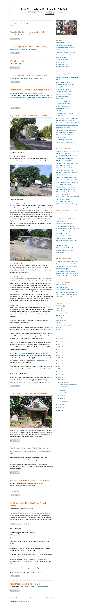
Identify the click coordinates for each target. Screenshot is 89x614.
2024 (60, 339)
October (62, 390)
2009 (60, 377)
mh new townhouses (62, 325)
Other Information (61, 57)
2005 (60, 410)
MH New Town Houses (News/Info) (66, 175)
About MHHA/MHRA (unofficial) (65, 47)
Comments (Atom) (23, 601)
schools (58, 327)
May (61, 395)
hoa (57, 322)
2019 (60, 349)
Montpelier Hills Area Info (38, 97)
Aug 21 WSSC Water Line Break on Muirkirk (28, 116)
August (62, 393)
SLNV (74, 210)
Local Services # (61, 221)
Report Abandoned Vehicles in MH (66, 177)
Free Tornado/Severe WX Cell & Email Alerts (29, 448)
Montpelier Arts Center (19, 97)
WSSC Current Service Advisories (66, 118)
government (59, 320)
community (59, 306)
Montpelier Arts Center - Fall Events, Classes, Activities (26, 93)
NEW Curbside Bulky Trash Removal (67, 196)
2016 (60, 358)
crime (58, 308)
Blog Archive (60, 62)
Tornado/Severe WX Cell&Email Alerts (67, 123)
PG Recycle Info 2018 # (63, 184)
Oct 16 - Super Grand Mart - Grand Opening (28, 46)
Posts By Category (62, 59)
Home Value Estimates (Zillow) (65, 84)
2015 (60, 360)
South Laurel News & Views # (65, 224)
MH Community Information (64, 45)
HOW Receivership (62, 111)
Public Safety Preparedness (64, 140)
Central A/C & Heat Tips (63, 94)
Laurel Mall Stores (61, 245)
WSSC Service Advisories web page (27, 353)
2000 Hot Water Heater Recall (65, 297)
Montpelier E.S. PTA (62, 233)
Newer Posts (13, 598)
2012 (60, 369)
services (58, 330)
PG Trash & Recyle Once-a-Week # (67, 192)
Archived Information (62, 64)
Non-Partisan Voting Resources (65, 271)
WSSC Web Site (61, 115)
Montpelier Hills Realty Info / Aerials (67, 240)
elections (59, 315)
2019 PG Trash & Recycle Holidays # (67, 204)
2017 (60, 355)
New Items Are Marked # (63, 67)
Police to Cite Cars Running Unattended (27, 32)
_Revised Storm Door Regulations (66, 156)
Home (31, 598)
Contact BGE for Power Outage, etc (67, 182)
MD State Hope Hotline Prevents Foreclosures (29, 480)
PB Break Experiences (63, 99)
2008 (60, 380)
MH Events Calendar (62, 50)
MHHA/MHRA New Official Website (67, 43)
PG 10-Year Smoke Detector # (65, 142)
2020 (60, 347)
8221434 (12, 268)
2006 (60, 407)
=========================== (67, 125)
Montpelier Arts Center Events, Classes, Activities (31, 90)
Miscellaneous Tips (62, 269)
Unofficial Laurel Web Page (64, 250)
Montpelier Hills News (44, 8)
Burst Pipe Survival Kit (63, 101)
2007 (60, 404)
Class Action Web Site (63, 106)
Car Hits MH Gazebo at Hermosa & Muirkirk (28, 394)
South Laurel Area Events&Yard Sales (67, 228)
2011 (60, 371)
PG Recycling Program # (63, 199)
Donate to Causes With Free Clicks (67, 264)
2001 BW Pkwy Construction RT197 (67, 292)
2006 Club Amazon (62, 287)
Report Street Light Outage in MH (66, 180)
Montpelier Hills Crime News (64, 132)
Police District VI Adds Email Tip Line (36, 587)
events (58, 318)
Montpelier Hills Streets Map (64, 168)
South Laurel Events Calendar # (66, 226)
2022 (60, 341)
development (60, 313)
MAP (11, 537)
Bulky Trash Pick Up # (63, 194)
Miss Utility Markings (62, 108)
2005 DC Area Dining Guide (64, 289)
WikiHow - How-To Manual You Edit (67, 276)
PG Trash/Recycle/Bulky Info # (65, 187)
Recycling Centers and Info (64, 113)
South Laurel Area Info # (63, 55)
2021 (60, 344)
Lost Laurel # (60, 252)
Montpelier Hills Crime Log (64, 127)
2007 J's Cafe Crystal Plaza (64, 285)
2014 (60, 363)
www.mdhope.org (14, 491)
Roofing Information (62, 87)
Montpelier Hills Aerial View (64, 170)
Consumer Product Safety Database (67, 261)
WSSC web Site (40, 360)
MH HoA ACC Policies (63, 153)
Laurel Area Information (63, 243)
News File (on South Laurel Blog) (66, 52)
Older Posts (49, 598)
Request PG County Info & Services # (67, 151)
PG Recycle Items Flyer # (64, 201)
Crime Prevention (61, 137)
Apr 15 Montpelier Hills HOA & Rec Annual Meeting (28, 504)
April (61, 398)
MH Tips (58, 79)
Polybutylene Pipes (62, 96)
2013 (60, 366)
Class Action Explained (63, 103)
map (46, 301)
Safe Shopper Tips (17, 61)
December (63, 382)
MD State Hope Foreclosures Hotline (67, 266)
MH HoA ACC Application (64, 160)
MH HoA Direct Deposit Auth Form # (67, 163)
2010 (60, 374)
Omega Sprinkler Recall (63, 91)
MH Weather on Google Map (65, 120)
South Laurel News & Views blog (30, 382)
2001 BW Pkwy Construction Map (66, 294)
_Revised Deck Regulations (64, 158)
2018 (60, 352)
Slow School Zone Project (64, 236)
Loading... (13, 25)
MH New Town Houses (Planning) (66, 172)
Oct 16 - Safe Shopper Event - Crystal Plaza (28, 75)
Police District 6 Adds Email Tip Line (25, 584)
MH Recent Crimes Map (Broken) (66, 130)
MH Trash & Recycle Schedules (66, 189)
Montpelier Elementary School (65, 231)
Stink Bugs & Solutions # (63, 82)
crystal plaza (60, 310)
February (63, 401)
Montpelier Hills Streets (63, 165)
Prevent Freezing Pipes (63, 89)
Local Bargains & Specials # (64, 238)
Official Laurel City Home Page (65, 248)
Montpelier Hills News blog (25, 380)
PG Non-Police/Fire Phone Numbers (67, 135)
